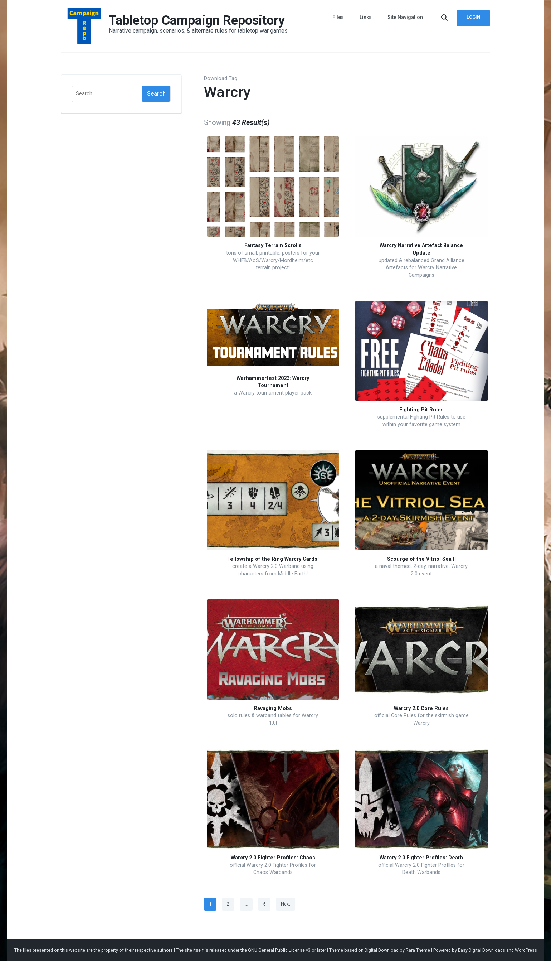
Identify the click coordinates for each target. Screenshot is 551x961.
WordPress (526, 950)
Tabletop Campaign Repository (197, 20)
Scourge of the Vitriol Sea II (421, 559)
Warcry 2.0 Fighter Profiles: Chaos (273, 858)
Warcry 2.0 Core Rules (421, 708)
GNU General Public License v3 (279, 950)
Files (338, 17)
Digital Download (382, 950)
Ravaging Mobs (273, 708)
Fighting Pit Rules (421, 410)
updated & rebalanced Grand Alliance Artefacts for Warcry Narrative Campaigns (421, 267)
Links (366, 17)
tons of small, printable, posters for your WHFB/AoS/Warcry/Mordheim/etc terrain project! (273, 260)
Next (285, 904)
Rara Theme (418, 950)
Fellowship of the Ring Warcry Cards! (273, 559)
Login (473, 17)
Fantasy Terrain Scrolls (273, 245)
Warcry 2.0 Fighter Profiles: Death (421, 858)
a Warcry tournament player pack (273, 393)
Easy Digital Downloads (481, 950)
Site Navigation (405, 17)
